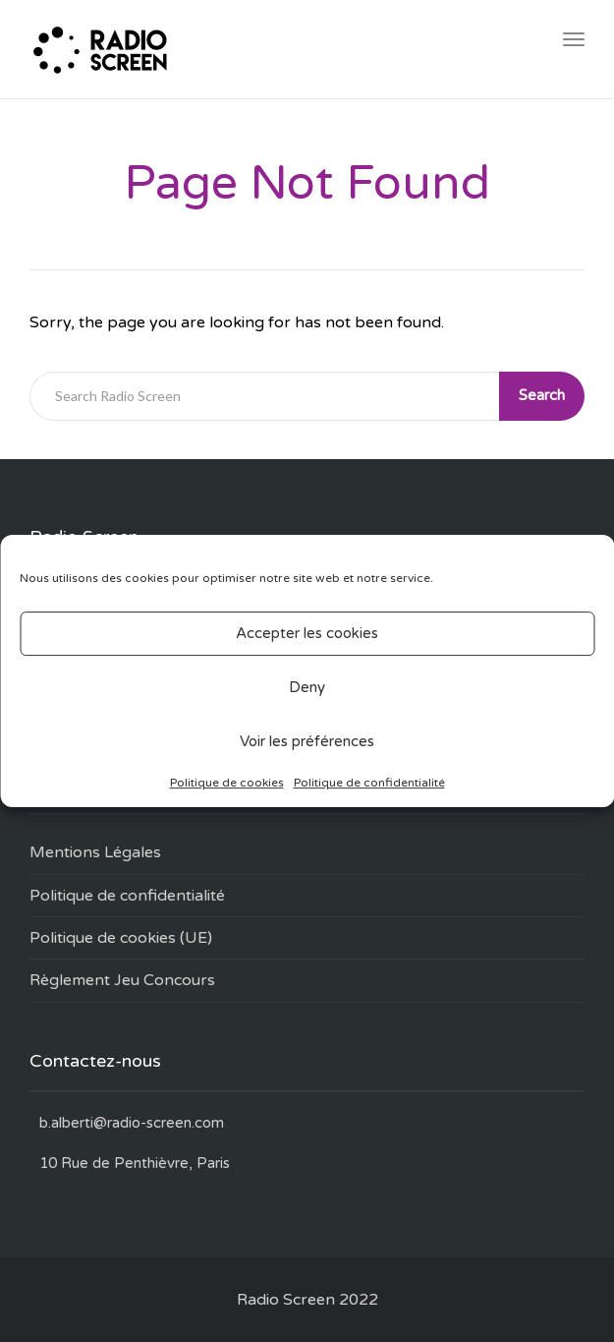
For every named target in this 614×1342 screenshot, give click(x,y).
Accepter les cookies (307, 633)
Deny (307, 687)
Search (542, 395)
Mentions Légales (95, 852)
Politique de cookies (227, 782)
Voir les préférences (307, 741)
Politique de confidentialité (369, 782)
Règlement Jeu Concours (122, 980)
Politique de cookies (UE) (120, 938)
